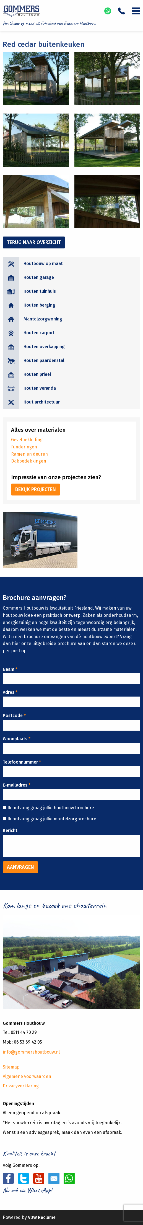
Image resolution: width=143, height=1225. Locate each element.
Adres (10, 692)
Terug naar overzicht (34, 242)
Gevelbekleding (27, 439)
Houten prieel (37, 374)
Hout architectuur (42, 402)
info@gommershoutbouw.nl (31, 1052)
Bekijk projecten (35, 489)
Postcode (14, 715)
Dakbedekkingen (28, 461)
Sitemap (11, 1067)
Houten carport (39, 332)
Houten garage (39, 277)
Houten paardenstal (44, 360)
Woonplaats (16, 738)
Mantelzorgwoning (43, 319)
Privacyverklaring (21, 1085)
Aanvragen (20, 867)
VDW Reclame (42, 1217)
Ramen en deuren (29, 454)
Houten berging (39, 305)
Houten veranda (40, 388)
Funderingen (24, 447)
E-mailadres (16, 785)
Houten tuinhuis (40, 291)
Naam (10, 669)
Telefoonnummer (22, 762)
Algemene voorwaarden (27, 1076)
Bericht (10, 830)
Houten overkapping (44, 346)
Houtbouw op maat (43, 263)
